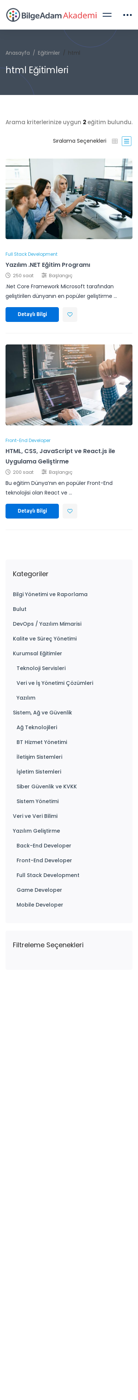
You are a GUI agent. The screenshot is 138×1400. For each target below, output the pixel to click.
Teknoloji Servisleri (41, 668)
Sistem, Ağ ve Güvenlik (42, 712)
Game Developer (39, 890)
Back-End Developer (44, 845)
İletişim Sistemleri (39, 757)
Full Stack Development (48, 875)
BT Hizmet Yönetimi (42, 742)
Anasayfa (18, 53)
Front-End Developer (44, 860)
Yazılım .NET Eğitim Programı (48, 265)
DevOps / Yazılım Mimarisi (47, 624)
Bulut (19, 609)
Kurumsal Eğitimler (37, 653)
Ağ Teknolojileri (37, 727)
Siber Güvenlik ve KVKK (47, 786)
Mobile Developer (40, 904)
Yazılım (26, 697)
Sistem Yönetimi (38, 801)
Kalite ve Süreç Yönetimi (45, 638)
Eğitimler (49, 53)
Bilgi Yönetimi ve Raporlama (50, 594)
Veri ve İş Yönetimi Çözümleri (55, 683)
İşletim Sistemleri (39, 771)
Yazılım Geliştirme (36, 831)
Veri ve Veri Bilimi (35, 816)
